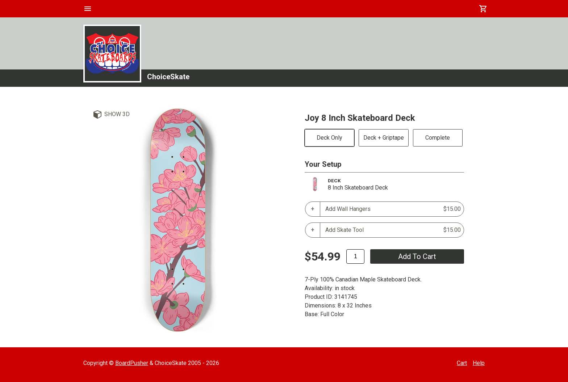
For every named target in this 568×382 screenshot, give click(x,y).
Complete (437, 137)
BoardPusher (131, 363)
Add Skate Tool (393, 230)
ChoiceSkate (168, 76)
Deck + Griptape (383, 137)
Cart (462, 363)
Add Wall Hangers (393, 209)
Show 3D (117, 114)
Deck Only (329, 137)
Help (479, 363)
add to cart (417, 256)
